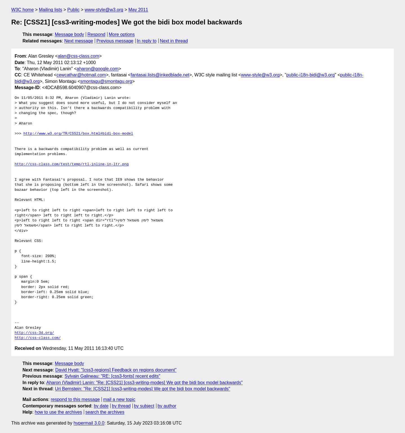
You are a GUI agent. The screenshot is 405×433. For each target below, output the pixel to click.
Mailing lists (50, 9)
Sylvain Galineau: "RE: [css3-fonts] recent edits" (112, 376)
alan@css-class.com (78, 56)
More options (122, 34)
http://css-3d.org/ (34, 332)
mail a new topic (119, 399)
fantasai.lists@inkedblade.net (159, 74)
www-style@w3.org (104, 9)
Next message (78, 40)
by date (101, 405)
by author (167, 405)
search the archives (105, 412)
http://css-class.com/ (38, 338)
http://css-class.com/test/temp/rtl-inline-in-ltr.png (72, 164)
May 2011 (138, 9)
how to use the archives (58, 412)
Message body (69, 34)
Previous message (115, 40)
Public (73, 9)
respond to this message (75, 399)
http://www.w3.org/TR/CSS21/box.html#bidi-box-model (78, 133)
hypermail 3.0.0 (88, 423)
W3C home (22, 9)
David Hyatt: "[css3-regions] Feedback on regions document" (116, 370)
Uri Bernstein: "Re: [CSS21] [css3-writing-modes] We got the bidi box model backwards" (142, 388)
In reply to (146, 40)
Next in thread (174, 40)
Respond (96, 34)
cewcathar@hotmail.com (81, 74)
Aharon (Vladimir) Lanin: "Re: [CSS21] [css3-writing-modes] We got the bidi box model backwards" (144, 382)
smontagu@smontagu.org (106, 81)
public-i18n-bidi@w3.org (310, 74)
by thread (121, 405)
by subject (144, 405)
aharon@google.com (97, 68)
